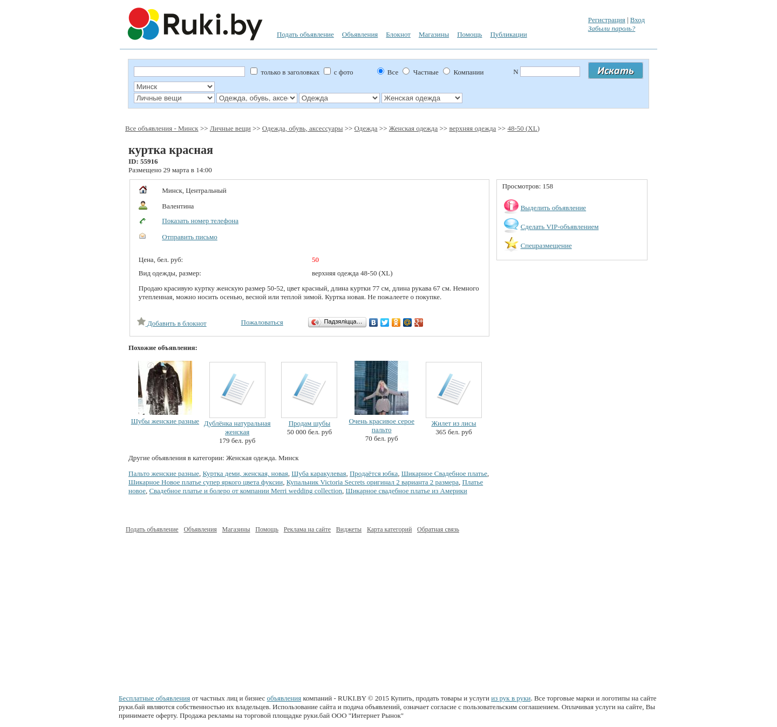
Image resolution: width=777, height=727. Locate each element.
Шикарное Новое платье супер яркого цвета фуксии (205, 482)
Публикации (508, 34)
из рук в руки (510, 698)
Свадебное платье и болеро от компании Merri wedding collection (245, 491)
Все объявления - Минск (162, 128)
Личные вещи (230, 128)
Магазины (434, 34)
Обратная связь (438, 529)
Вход (637, 20)
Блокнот (398, 34)
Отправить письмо (189, 237)
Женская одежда (413, 128)
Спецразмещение (546, 245)
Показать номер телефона (200, 221)
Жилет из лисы (453, 423)
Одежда (366, 128)
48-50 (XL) (523, 128)
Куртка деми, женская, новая (245, 473)
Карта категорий (389, 529)
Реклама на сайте (307, 529)
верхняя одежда (472, 128)
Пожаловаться (262, 322)
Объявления (360, 34)
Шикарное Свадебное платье (444, 473)
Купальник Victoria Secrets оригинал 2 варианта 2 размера (373, 482)
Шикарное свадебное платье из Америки (406, 491)
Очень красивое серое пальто (381, 425)
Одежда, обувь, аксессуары (302, 128)
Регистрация (606, 20)
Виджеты (349, 529)
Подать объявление (305, 34)
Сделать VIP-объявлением (560, 227)
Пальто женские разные (163, 473)
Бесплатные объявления (154, 698)
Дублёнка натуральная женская (237, 427)
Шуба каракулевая (318, 473)
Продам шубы (310, 423)
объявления (284, 698)
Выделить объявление (554, 208)
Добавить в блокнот (172, 323)
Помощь (469, 34)
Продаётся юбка (374, 473)
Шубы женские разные (165, 421)
